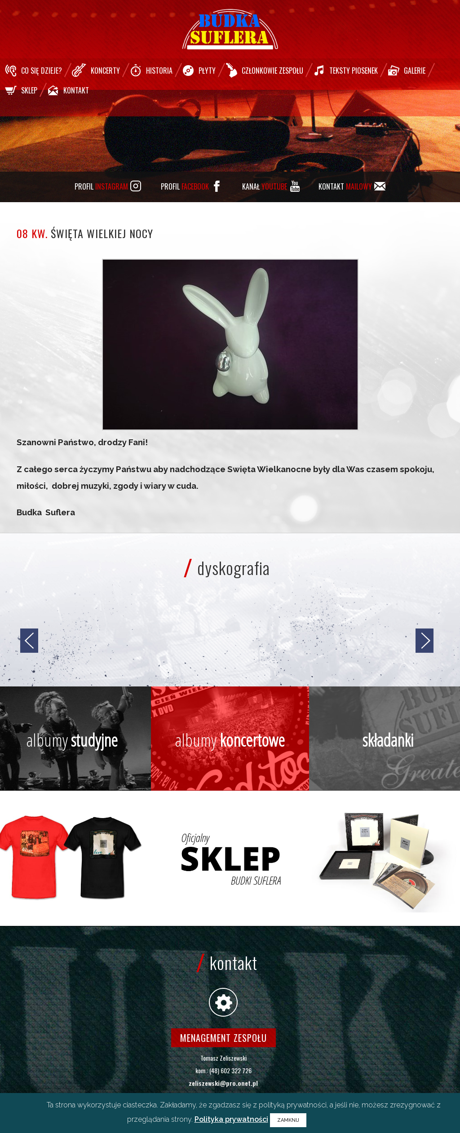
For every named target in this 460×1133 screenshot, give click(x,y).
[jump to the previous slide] (29, 640)
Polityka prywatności (231, 1119)
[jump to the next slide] (424, 640)
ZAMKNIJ (288, 1120)
